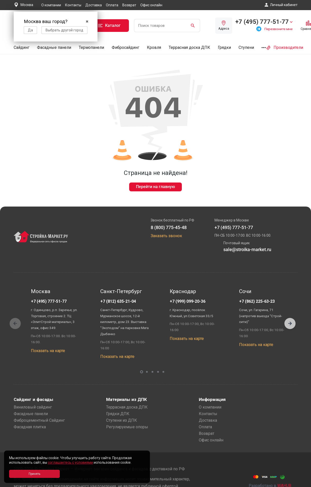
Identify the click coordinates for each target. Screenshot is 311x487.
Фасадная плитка (30, 426)
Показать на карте (48, 350)
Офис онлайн (151, 5)
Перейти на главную (155, 186)
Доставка (93, 5)
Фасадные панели (54, 47)
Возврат (129, 5)
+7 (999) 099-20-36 (187, 301)
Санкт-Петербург (121, 291)
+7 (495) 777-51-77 (49, 301)
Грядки (224, 47)
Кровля (154, 47)
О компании (51, 5)
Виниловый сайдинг (33, 407)
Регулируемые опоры (127, 426)
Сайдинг (21, 47)
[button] (290, 323)
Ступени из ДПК (121, 420)
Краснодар (183, 291)
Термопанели (91, 47)
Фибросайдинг (125, 47)
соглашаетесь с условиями (70, 462)
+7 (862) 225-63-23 (257, 301)
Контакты (73, 5)
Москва (40, 291)
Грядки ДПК (117, 413)
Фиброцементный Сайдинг (39, 420)
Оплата (112, 5)
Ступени (246, 47)
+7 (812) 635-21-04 (118, 301)
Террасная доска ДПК (189, 47)
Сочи (245, 291)
